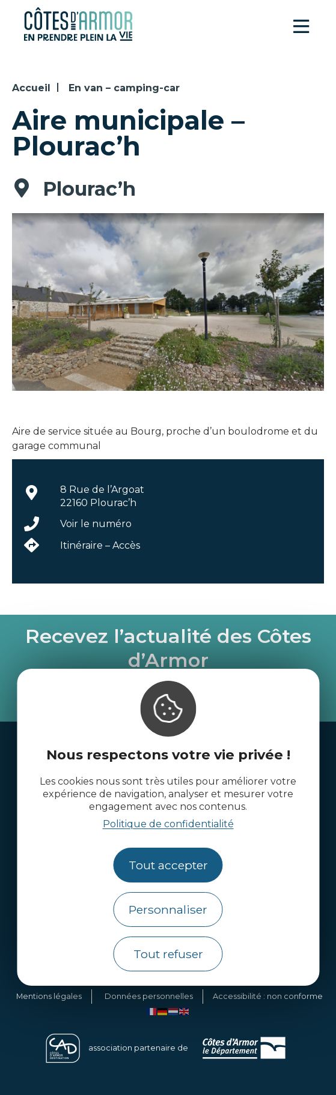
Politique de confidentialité (168, 824)
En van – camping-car (124, 88)
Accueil (31, 88)
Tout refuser (168, 954)
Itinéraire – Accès (100, 545)
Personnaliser (168, 909)
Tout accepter (168, 865)
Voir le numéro (96, 523)
